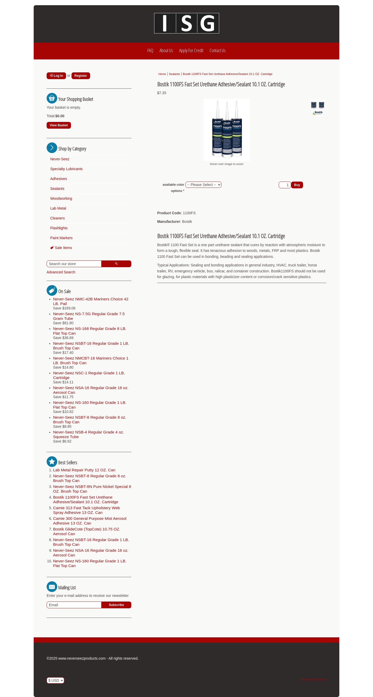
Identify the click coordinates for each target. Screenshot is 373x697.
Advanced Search (61, 272)
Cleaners (57, 218)
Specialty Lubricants (66, 169)
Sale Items (61, 248)
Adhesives (58, 179)
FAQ (150, 50)
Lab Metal (58, 208)
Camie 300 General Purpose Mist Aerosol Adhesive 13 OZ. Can (89, 520)
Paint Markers (61, 238)
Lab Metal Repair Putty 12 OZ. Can (84, 470)
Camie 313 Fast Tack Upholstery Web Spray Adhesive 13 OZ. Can (86, 510)
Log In (56, 76)
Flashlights (59, 228)
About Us (166, 50)
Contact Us (218, 50)
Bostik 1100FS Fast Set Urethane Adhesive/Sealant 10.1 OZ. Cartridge (85, 499)
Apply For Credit (191, 50)
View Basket (59, 125)
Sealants (57, 189)
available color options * (173, 188)
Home (162, 73)
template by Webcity (313, 679)
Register (81, 76)
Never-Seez (59, 159)
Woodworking (61, 198)
